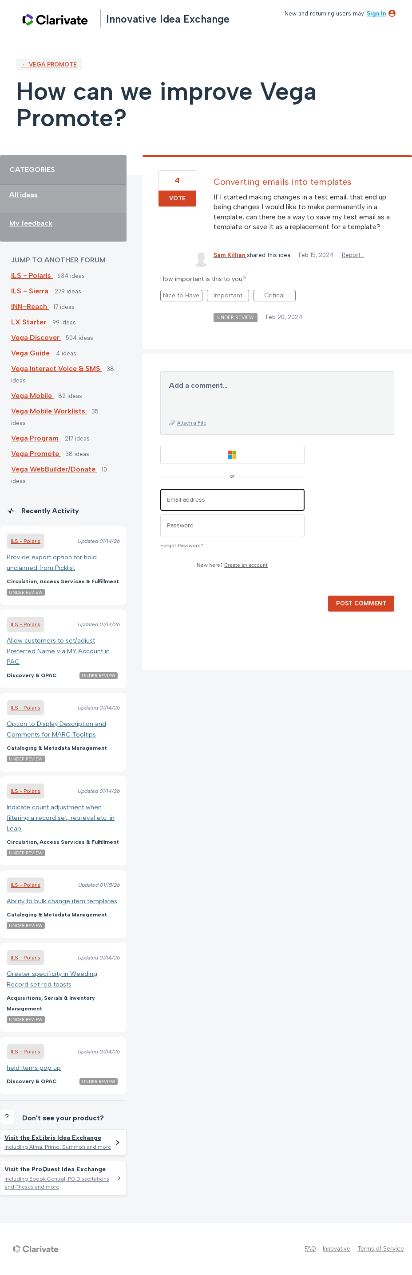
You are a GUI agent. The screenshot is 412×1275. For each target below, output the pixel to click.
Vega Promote (36, 453)
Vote (177, 198)
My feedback (30, 223)
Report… (353, 255)
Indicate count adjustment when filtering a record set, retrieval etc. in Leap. (61, 817)
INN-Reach (30, 306)
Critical (280, 296)
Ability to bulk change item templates (62, 901)
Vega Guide (31, 353)
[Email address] (232, 500)
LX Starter (29, 322)
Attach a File (191, 423)
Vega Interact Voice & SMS (56, 368)
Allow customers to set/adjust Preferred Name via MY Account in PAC (58, 651)
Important (231, 296)
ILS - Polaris (32, 275)
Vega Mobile (32, 395)
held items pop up (34, 1068)
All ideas (23, 195)
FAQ (310, 1248)
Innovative (336, 1248)
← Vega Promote (49, 64)
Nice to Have (182, 296)
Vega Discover (36, 337)
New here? (232, 565)
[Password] (232, 526)
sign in (376, 13)
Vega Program (35, 438)
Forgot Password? (181, 545)
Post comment (361, 603)
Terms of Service (380, 1248)
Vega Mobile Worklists (49, 411)
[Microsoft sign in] (232, 455)
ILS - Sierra (30, 291)
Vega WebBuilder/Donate (54, 469)
